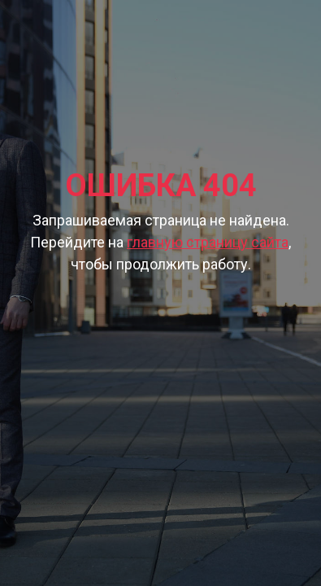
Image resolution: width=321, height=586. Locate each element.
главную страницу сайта (207, 242)
